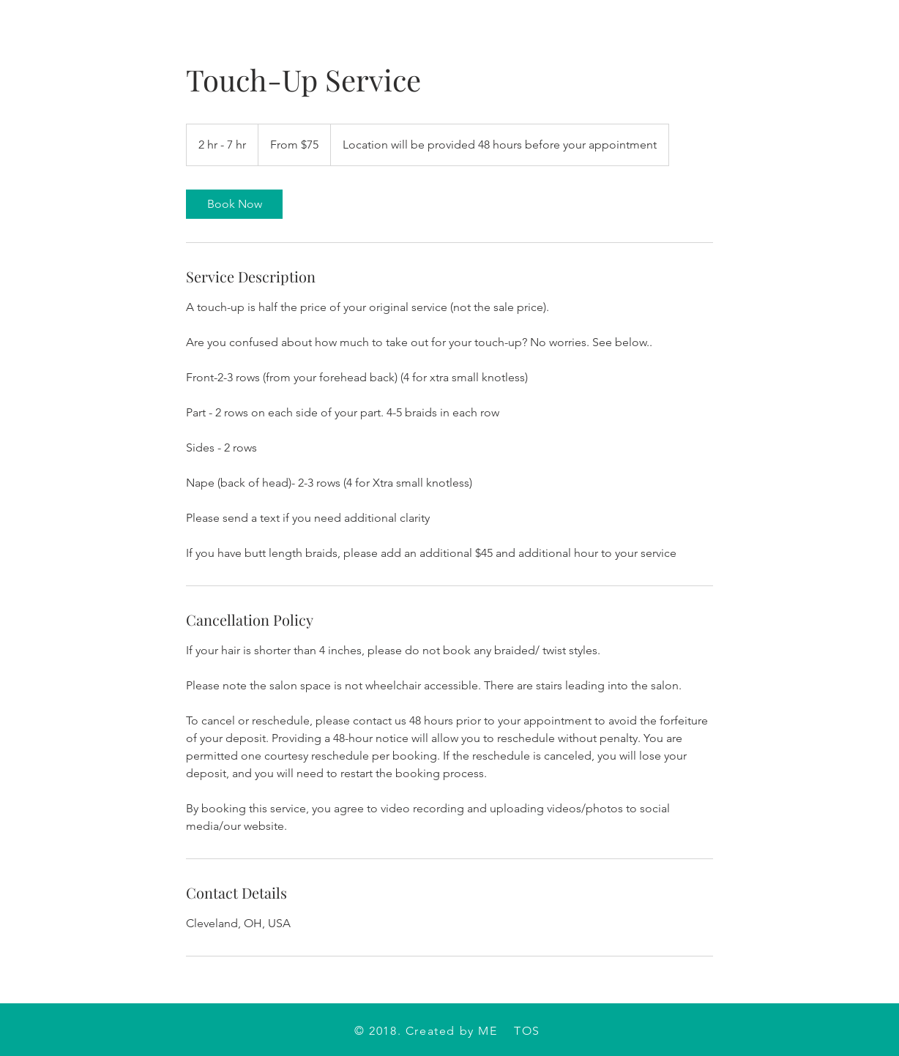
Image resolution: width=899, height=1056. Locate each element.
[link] (234, 204)
